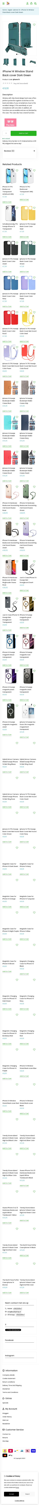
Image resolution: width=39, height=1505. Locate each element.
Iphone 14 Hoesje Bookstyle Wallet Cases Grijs (26, 396)
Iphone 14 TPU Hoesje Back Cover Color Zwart (10, 257)
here (17, 1487)
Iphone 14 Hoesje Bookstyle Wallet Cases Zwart (26, 466)
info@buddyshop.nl (14, 1307)
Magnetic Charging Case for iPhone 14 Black (27, 959)
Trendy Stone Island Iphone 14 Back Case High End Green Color (27, 1205)
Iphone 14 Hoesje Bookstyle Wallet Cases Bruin (9, 396)
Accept (11, 1494)
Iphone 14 (16, 10)
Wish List (5, 1416)
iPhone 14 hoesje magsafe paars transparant (9, 685)
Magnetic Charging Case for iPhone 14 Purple (10, 1064)
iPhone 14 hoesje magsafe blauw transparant (9, 650)
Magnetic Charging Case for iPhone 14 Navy (27, 994)
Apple (10, 10)
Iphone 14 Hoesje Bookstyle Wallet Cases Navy (26, 431)
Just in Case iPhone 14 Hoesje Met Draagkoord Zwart (28, 575)
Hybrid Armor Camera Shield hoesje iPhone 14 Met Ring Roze (11, 792)
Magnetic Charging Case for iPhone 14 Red (27, 1029)
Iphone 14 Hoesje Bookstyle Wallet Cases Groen (9, 431)
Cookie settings (19, 1501)
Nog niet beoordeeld (21, 83)
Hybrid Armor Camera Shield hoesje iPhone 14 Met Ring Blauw (11, 757)
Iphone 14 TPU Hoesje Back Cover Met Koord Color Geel (28, 326)
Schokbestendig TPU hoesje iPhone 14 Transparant (10, 222)
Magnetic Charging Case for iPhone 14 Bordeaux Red (10, 1029)
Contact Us (6, 1430)
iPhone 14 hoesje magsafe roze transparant (26, 650)
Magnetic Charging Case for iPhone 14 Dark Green (10, 994)
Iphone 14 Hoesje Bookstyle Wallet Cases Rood (9, 466)
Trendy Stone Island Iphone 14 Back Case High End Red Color (10, 1243)
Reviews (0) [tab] (19, 151)
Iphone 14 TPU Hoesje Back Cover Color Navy (10, 291)
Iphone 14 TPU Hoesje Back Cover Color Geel (28, 222)
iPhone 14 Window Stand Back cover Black (26, 1098)
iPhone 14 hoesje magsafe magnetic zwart (10, 720)
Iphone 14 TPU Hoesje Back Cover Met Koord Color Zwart (28, 792)
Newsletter (6, 1419)
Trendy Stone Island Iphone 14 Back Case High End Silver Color (27, 1133)
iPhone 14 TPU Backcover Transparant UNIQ (26, 184)
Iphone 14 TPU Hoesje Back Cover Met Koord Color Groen (11, 827)
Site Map (6, 1437)
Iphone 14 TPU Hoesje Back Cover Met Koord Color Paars (11, 361)
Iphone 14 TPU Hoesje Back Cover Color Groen (28, 257)
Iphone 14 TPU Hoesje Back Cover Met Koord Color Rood (28, 361)
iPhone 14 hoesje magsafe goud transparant (26, 613)
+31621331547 (17, 1304)
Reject (27, 1494)
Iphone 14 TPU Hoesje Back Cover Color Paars (28, 291)
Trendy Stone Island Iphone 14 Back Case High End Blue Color (10, 1168)
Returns (5, 1433)
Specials (5, 1399)
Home (5, 10)
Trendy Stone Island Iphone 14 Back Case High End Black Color (10, 1133)
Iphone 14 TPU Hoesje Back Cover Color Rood (10, 326)
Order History (7, 1413)
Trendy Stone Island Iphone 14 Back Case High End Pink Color (27, 1278)
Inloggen (6, 1409)
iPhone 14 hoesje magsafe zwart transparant (26, 685)
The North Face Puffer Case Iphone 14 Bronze (11, 1278)
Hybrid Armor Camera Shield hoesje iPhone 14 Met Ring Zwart (28, 757)
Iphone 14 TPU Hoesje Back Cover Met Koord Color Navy (28, 827)
